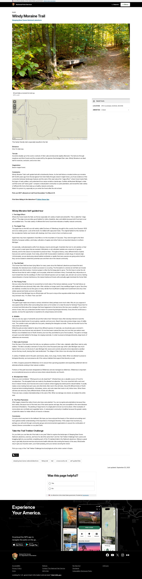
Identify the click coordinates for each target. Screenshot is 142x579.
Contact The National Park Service (53, 568)
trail (52, 461)
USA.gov (106, 566)
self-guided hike (75, 461)
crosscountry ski (61, 461)
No (53, 488)
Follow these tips (43, 199)
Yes (53, 483)
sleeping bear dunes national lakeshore (25, 461)
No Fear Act (76, 566)
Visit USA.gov (56, 575)
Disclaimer (75, 568)
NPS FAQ (45, 571)
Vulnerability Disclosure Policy (82, 571)
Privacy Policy (17, 568)
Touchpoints (86, 495)
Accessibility (16, 566)
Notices (44, 566)
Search (115, 4)
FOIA (14, 571)
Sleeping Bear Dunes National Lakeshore (27, 20)
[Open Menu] (125, 5)
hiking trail (45, 461)
